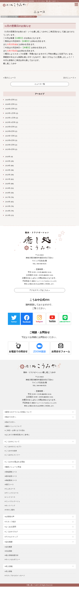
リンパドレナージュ (12, 501)
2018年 (7, 193)
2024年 (7, 166)
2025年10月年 (10, 122)
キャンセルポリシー (12, 559)
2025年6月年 (10, 140)
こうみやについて (12, 442)
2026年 (7, 157)
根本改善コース (11, 476)
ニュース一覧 (13, 16)
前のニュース (10, 78)
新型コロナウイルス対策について (18, 412)
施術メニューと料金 (13, 467)
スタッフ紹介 (10, 522)
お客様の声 (9, 517)
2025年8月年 (10, 131)
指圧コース (9, 484)
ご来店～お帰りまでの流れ (15, 430)
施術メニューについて (13, 426)
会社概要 (9, 542)
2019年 (7, 188)
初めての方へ (10, 417)
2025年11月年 (10, 118)
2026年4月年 (10, 100)
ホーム (4, 16)
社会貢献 (8, 551)
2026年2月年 (10, 109)
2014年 (7, 211)
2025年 (7, 161)
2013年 (7, 215)
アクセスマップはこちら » (39, 290)
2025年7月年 (10, 136)
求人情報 (9, 566)
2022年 (7, 175)
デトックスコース (11, 493)
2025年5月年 (10, 145)
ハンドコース (10, 497)
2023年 (7, 170)
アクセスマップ (11, 537)
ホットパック (10, 505)
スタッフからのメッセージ (15, 575)
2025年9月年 (10, 127)
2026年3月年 (10, 104)
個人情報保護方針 (11, 555)
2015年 (7, 206)
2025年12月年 (10, 113)
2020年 (7, 184)
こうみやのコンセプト (13, 447)
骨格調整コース (11, 472)
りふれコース (10, 489)
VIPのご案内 (10, 510)
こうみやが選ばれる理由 (15, 462)
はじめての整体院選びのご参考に (17, 435)
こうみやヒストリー (12, 455)
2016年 (7, 202)
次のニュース (68, 78)
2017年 (7, 197)
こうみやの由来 (11, 451)
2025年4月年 (10, 149)
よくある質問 (10, 527)
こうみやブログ (11, 532)
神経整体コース (11, 480)
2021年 (7, 179)
